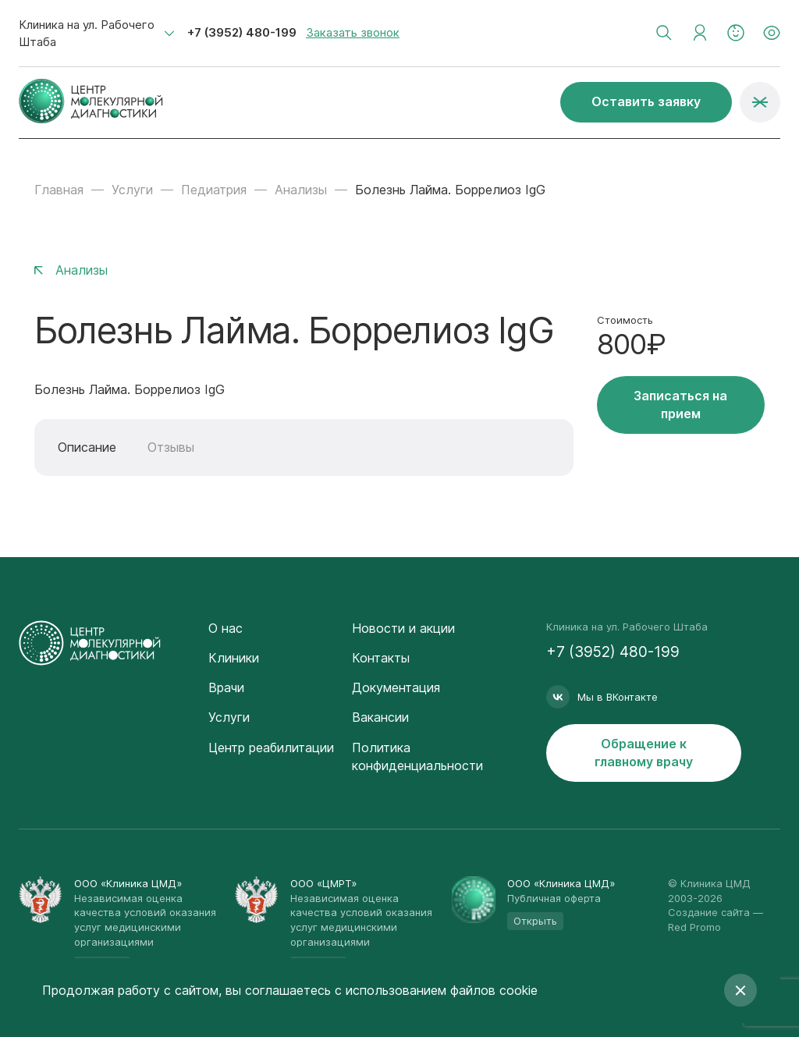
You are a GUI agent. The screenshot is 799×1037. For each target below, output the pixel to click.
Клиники (233, 658)
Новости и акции (403, 628)
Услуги (132, 189)
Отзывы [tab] (170, 447)
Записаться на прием (680, 404)
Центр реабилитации (271, 747)
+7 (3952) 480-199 (242, 32)
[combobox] (97, 33)
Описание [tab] (87, 447)
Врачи (226, 687)
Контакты (381, 658)
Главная (58, 189)
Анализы (301, 189)
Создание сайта (709, 912)
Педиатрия (214, 189)
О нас (225, 628)
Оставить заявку (646, 101)
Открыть (535, 920)
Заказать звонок (353, 32)
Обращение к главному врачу (644, 752)
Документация (396, 687)
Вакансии (380, 717)
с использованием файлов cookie (436, 990)
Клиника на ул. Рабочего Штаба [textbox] (86, 33)
